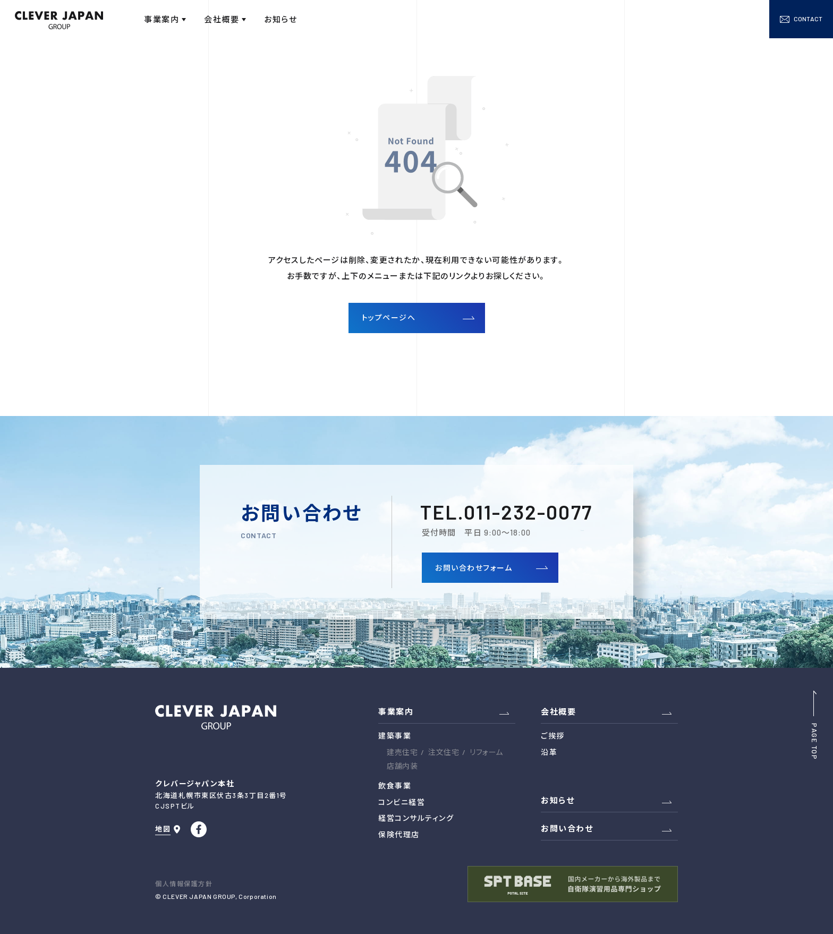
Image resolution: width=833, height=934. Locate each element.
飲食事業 (394, 785)
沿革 (549, 752)
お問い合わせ (567, 828)
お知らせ (557, 800)
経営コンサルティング (416, 817)
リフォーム (486, 752)
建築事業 (394, 735)
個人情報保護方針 (183, 883)
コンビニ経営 (401, 801)
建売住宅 (402, 752)
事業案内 (395, 711)
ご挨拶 (553, 735)
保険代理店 (399, 834)
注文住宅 (443, 752)
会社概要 (558, 711)
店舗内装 (402, 765)
